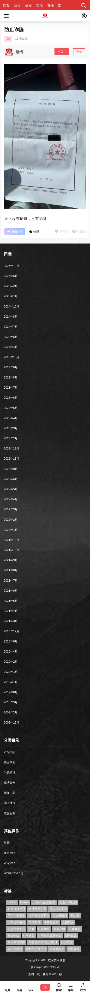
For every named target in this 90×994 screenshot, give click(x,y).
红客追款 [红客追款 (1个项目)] (29, 935)
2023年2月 (11, 438)
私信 (79, 51)
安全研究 (9, 762)
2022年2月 (11, 519)
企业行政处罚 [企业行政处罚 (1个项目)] (16, 909)
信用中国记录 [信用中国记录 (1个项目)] (16, 915)
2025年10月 (11, 266)
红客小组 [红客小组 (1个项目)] (59, 929)
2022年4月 (11, 499)
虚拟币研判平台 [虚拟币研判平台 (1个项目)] (36, 949)
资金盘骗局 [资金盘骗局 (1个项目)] (57, 949)
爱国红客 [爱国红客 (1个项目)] (68, 922)
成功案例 (9, 782)
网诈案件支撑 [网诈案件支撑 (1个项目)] (16, 942)
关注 (62, 51)
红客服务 (9, 813)
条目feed (9, 853)
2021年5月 (11, 601)
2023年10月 (11, 357)
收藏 (34, 231)
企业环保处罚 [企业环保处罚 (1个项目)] (68, 902)
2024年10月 (11, 306)
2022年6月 (11, 479)
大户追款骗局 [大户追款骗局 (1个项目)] (16, 922)
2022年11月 (11, 458)
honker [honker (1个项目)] (24, 902)
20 (8, 38)
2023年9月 (11, 367)
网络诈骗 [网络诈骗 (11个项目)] (71, 935)
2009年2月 (11, 712)
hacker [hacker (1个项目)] (12, 902)
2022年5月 (11, 489)
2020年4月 (11, 651)
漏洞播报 (9, 803)
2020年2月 (11, 661)
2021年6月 (11, 590)
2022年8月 (11, 469)
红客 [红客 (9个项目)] (32, 929)
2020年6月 (11, 641)
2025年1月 (11, 296)
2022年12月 (11, 448)
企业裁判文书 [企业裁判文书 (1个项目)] (37, 909)
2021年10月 (11, 550)
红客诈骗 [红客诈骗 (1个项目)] (13, 935)
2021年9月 (11, 560)
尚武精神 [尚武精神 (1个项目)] (34, 922)
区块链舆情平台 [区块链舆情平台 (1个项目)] (39, 915)
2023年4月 (11, 418)
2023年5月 (11, 408)
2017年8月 (11, 692)
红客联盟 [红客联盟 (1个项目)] (74, 929)
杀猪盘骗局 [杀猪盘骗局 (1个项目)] (51, 922)
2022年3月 (11, 509)
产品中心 (9, 752)
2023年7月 (11, 387)
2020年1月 (11, 671)
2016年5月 (11, 702)
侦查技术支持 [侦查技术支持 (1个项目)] (58, 909)
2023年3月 (11, 428)
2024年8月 (11, 316)
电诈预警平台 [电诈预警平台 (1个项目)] (16, 929)
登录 (7, 843)
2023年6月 (11, 397)
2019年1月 (11, 682)
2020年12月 (11, 631)
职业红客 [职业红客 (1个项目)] (67, 942)
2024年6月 (11, 337)
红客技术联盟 (56, 960)
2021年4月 (11, 611)
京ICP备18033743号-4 (44, 967)
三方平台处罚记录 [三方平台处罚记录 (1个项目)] (44, 902)
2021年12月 (11, 540)
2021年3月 (11, 621)
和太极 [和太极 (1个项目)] (75, 915)
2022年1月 (11, 530)
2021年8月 (11, 570)
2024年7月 (11, 326)
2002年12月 (11, 722)
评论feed (9, 863)
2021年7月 (11, 580)
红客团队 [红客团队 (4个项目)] (44, 929)
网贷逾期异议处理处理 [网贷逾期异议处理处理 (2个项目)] (43, 942)
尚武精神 (9, 772)
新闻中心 (9, 793)
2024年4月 (11, 347)
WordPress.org (13, 873)
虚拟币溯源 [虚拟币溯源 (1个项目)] (15, 949)
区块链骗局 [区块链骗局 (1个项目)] (60, 915)
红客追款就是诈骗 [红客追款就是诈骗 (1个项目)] (49, 935)
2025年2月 (11, 286)
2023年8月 (11, 377)
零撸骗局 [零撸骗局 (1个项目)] (73, 949)
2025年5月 (11, 276)
